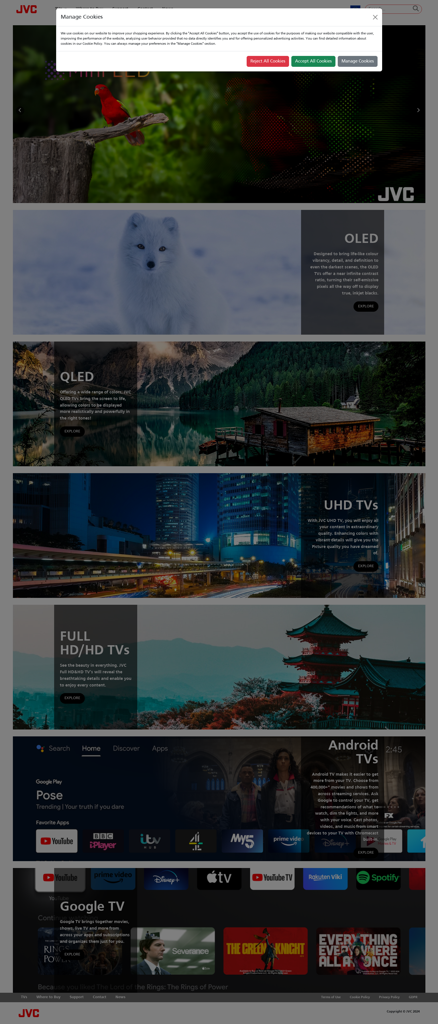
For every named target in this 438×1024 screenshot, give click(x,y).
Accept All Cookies (313, 61)
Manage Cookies (357, 61)
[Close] (375, 17)
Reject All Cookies (267, 61)
